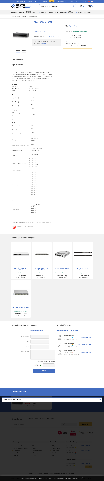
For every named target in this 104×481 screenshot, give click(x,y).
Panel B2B (43, 43)
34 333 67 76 (33, 1)
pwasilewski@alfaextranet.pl (71, 354)
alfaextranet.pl (16, 16)
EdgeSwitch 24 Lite (83, 269)
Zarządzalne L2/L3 (33, 16)
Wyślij (44, 370)
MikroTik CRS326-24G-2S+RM (21, 268)
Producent (48, 222)
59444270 (69, 337)
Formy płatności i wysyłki (21, 448)
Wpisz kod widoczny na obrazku (46, 361)
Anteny (80, 12)
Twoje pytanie (25, 351)
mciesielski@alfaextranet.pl (71, 346)
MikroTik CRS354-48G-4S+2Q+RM (42, 268)
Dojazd (16, 455)
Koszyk (89, 4)
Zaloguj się (55, 446)
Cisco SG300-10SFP (31, 400)
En (92, 1)
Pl (89, 1)
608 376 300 (86, 337)
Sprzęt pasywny (70, 12)
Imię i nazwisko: (24, 336)
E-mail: (27, 341)
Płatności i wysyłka (61, 1)
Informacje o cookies (38, 453)
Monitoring (88, 12)
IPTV (56, 12)
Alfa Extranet (21, 6)
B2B (52, 1)
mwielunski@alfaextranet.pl (71, 339)
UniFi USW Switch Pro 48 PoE (21, 307)
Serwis (34, 455)
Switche (21, 12)
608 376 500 (86, 352)
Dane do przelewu (19, 453)
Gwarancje (17, 450)
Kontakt (45, 1)
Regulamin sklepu (37, 450)
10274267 (69, 345)
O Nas (34, 446)
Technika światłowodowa (31, 12)
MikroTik (43, 12)
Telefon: (26, 346)
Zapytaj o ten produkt (75, 26)
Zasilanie (63, 12)
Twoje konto (55, 450)
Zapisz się (85, 424)
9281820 (69, 352)
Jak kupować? (18, 446)
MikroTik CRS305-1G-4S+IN (62, 269)
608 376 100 (86, 345)
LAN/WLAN (14, 12)
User (82, 6)
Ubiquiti (50, 12)
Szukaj (73, 6)
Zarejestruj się (56, 448)
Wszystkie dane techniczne (41, 31)
